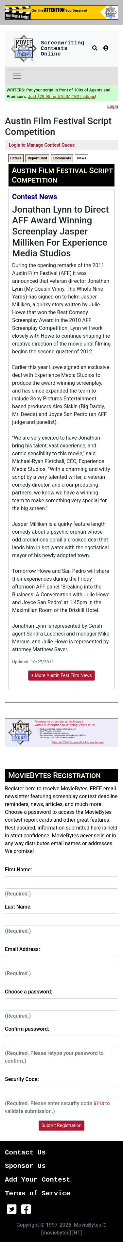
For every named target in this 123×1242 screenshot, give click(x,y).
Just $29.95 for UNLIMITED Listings (61, 96)
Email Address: (22, 949)
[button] (95, 48)
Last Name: (18, 907)
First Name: (18, 869)
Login (112, 106)
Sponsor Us (25, 1166)
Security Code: (22, 1079)
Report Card (37, 158)
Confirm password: (27, 1029)
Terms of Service (37, 1193)
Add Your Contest (37, 1180)
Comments (62, 158)
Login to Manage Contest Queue (42, 145)
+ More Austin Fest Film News (61, 675)
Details (16, 158)
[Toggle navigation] (17, 75)
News (81, 158)
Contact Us (25, 1152)
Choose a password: (28, 992)
